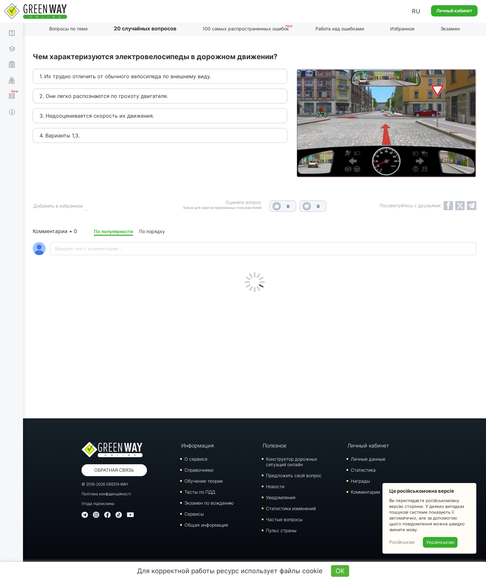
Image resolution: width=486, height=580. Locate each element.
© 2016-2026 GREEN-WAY (105, 484)
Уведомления (280, 497)
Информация (197, 445)
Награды (360, 481)
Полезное (274, 445)
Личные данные (368, 459)
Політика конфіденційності (106, 493)
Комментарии (365, 492)
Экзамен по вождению (209, 503)
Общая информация (206, 525)
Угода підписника (98, 503)
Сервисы (194, 514)
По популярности (113, 231)
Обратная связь (114, 470)
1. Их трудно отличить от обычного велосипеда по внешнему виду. (125, 76)
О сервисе (195, 459)
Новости (275, 486)
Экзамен (450, 28)
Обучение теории (203, 481)
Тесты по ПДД (199, 492)
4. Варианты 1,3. (59, 135)
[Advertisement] (255, 353)
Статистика (363, 470)
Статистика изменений (291, 508)
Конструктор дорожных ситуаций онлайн (291, 461)
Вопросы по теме (68, 28)
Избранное (402, 28)
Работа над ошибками (339, 28)
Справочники (198, 470)
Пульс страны (281, 530)
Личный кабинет (454, 10)
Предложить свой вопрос (294, 475)
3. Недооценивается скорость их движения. (96, 116)
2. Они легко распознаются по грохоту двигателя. (103, 96)
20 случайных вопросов (145, 28)
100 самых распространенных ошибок (246, 28)
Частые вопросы (284, 519)
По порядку (152, 231)
